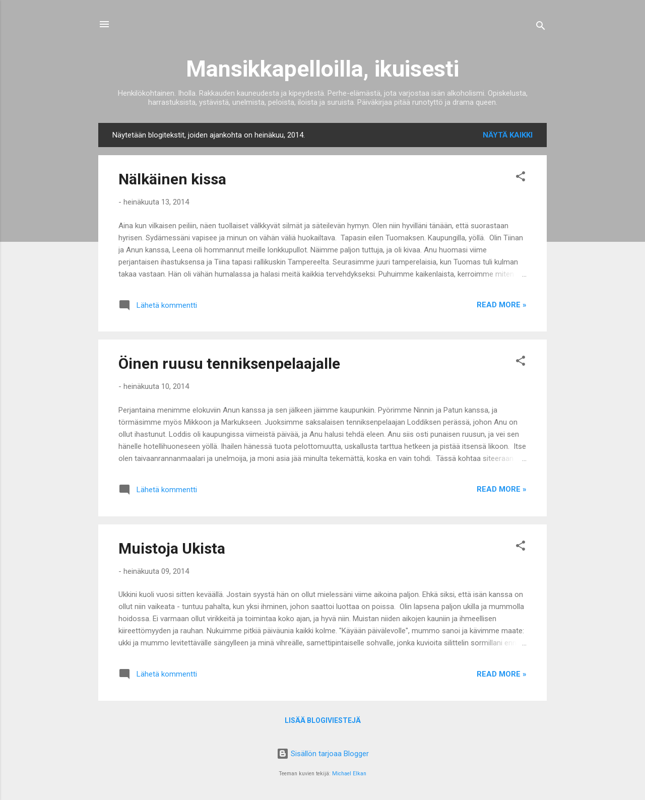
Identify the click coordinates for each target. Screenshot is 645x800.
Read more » (502, 304)
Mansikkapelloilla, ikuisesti (322, 68)
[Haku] (541, 27)
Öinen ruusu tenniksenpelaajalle (229, 363)
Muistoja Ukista (171, 548)
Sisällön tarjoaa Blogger (323, 753)
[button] (520, 178)
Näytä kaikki (508, 135)
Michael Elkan (349, 773)
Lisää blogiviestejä (323, 720)
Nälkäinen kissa (172, 179)
